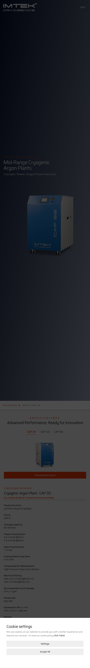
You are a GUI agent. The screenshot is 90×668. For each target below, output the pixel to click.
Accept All (45, 642)
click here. (59, 626)
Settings (45, 634)
